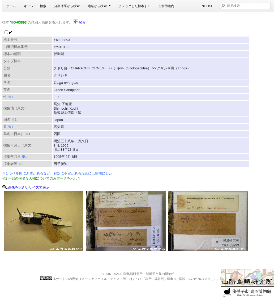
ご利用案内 (166, 6)
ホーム (11, 6)
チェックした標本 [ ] (134, 6)
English (206, 6)
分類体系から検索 (67, 6)
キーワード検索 (35, 6)
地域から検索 (97, 6)
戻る (79, 22)
